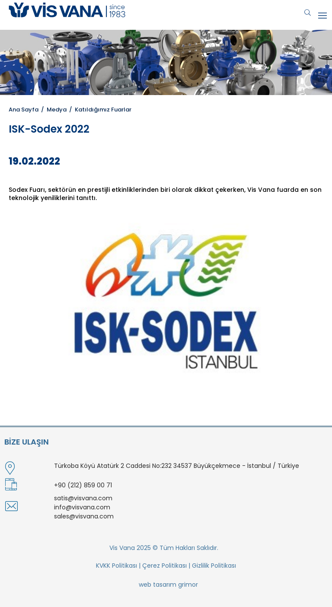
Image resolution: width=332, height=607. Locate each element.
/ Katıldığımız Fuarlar (99, 109)
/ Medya (52, 109)
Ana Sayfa (23, 109)
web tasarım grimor (168, 584)
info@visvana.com (82, 507)
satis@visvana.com (83, 498)
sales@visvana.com (84, 516)
